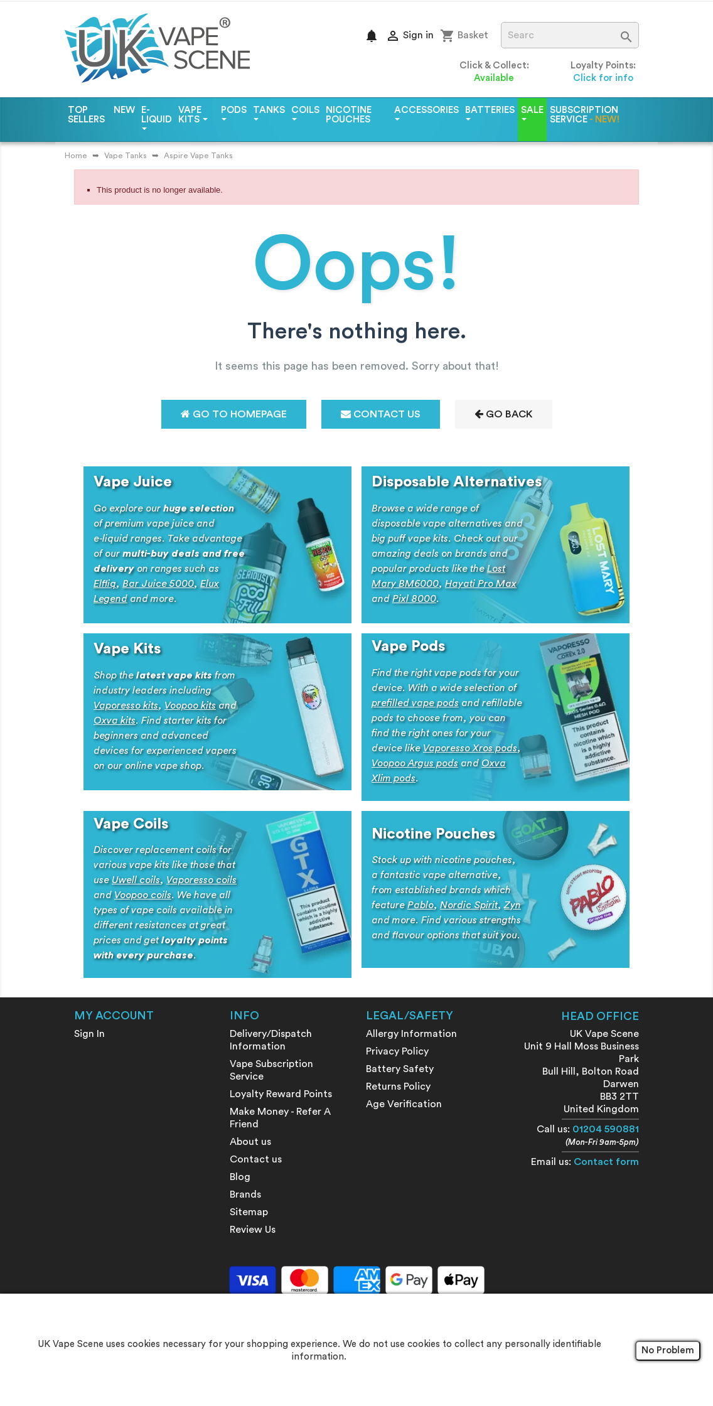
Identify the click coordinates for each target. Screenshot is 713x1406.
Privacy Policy (397, 1051)
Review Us (253, 1230)
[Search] (570, 35)
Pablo (420, 905)
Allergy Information (411, 1034)
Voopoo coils (142, 895)
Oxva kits (115, 721)
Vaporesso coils (201, 880)
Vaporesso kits (126, 705)
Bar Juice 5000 (158, 584)
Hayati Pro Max (481, 584)
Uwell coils (136, 880)
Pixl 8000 (414, 599)
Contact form (606, 1162)
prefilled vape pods (415, 703)
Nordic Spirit (469, 905)
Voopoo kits (190, 705)
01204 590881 (605, 1129)
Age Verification (404, 1104)
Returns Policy (398, 1086)
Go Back (503, 414)
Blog (240, 1177)
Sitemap (249, 1212)
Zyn (512, 905)
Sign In (89, 1034)
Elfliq (105, 584)
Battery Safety (400, 1069)
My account (114, 1015)
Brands (245, 1194)
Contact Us (381, 414)
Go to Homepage (234, 414)
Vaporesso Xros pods (470, 748)
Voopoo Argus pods (415, 763)
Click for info (603, 78)
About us (250, 1142)
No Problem (667, 1350)
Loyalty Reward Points (281, 1094)
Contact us (256, 1159)
